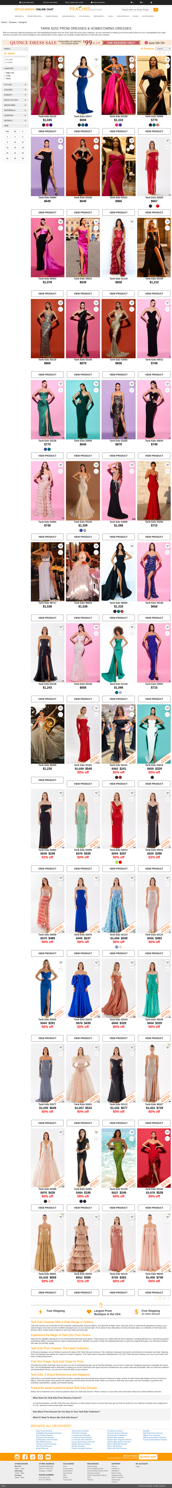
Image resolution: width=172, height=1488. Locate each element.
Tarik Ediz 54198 (119, 116)
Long (8, 76)
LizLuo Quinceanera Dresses (83, 1442)
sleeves (8, 115)
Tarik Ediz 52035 (83, 1274)
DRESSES (19, 16)
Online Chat (44, 9)
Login (138, 1466)
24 (23, 153)
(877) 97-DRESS (45, 1480)
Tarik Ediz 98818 (83, 603)
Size (6, 126)
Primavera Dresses (115, 1431)
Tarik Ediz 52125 (47, 116)
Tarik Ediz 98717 (47, 603)
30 (23, 158)
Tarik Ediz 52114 (154, 934)
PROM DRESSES (34, 16)
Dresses (13, 22)
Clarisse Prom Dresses (45, 1437)
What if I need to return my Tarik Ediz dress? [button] (55, 1417)
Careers (114, 1482)
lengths (8, 68)
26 (7, 158)
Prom (65, 1466)
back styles (11, 100)
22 (15, 153)
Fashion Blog (92, 1466)
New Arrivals (123, 16)
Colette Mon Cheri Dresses (47, 1440)
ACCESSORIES (148, 16)
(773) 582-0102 (44, 1478)
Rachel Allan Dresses (115, 1437)
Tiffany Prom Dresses (151, 1435)
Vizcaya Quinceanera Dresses (155, 1440)
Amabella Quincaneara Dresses (48, 1433)
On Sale (9, 60)
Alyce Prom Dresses (44, 1431)
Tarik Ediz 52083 (47, 850)
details (8, 120)
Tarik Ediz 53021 (83, 278)
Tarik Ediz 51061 (83, 1189)
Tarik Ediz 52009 (154, 116)
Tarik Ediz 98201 (47, 1274)
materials (9, 110)
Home (4, 22)
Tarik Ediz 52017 (83, 116)
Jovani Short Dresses (80, 1431)
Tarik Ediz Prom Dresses (152, 1433)
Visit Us (114, 1466)
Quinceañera (67, 1471)
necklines (9, 105)
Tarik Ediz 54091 (154, 684)
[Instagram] (17, 1457)
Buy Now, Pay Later (74, 2)
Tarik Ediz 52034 (119, 1019)
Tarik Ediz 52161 (83, 765)
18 (23, 148)
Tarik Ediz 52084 (83, 850)
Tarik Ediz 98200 (47, 765)
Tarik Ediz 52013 (154, 850)
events (8, 95)
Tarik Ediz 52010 (83, 1019)
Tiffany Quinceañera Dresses (154, 1437)
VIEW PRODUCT (47, 131)
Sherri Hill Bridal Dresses (117, 1444)
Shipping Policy (117, 1475)
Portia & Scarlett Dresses (82, 1448)
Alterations (115, 1471)
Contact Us (115, 1469)
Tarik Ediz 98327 (154, 1104)
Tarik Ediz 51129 (119, 1189)
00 (15, 131)
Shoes (65, 1477)
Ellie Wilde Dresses (44, 1442)
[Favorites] (132, 2)
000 (7, 131)
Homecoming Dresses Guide (97, 1471)
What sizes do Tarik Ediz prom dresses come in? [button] (57, 1398)
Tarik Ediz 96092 (119, 603)
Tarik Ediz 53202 (119, 440)
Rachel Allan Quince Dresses (118, 1442)
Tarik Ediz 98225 (154, 1274)
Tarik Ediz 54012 (154, 359)
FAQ (88, 1477)
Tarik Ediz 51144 (119, 684)
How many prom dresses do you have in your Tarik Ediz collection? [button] (66, 1412)
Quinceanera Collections (117, 1435)
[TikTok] (32, 1457)
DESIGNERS (99, 16)
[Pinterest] (40, 1457)
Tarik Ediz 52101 (119, 197)
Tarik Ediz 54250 (154, 522)
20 (7, 153)
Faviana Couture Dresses (46, 1444)
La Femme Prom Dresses (82, 1437)
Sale (64, 1475)
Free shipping (98, 2)
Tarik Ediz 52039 (154, 1019)
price (7, 49)
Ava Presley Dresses (44, 1435)
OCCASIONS (84, 16)
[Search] (155, 10)
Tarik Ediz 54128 (47, 440)
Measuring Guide (93, 1473)
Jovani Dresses (42, 1448)
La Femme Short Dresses (82, 1440)
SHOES (136, 16)
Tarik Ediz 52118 (47, 684)
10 (15, 142)
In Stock (9, 62)
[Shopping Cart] (141, 2)
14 (7, 148)
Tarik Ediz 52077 (47, 1104)
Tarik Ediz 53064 (47, 197)
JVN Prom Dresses (79, 1433)
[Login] (151, 2)
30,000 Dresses (26, 2)
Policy (3, 1486)
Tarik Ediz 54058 (119, 522)
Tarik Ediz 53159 (83, 359)
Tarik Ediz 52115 (119, 1274)
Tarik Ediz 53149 (83, 522)
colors (8, 90)
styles (8, 84)
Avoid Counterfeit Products (97, 1475)
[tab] (101, 1397)
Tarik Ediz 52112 (119, 1104)
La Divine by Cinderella (81, 1435)
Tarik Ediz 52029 (154, 197)
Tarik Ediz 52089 (47, 1189)
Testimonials (115, 1480)
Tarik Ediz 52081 (83, 1104)
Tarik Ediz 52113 (119, 934)
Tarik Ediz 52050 (47, 934)
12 (23, 142)
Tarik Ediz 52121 (119, 765)
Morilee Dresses (78, 1446)
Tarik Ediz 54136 (83, 684)
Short (8, 79)
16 (15, 148)
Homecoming (68, 1469)
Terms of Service (117, 1477)
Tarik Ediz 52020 (47, 1019)
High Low (10, 73)
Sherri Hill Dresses (114, 1446)
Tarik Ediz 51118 (119, 278)
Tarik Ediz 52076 (83, 934)
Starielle (146, 1431)
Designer (23, 22)
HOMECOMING (51, 16)
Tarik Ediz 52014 (119, 850)
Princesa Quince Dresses (117, 1433)
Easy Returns (50, 2)
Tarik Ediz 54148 (154, 603)
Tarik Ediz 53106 (83, 197)
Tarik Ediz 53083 (119, 359)
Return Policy (116, 1473)
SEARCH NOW (148, 1457)
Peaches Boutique (146, 1486)
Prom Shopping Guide (95, 1469)
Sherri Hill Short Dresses (117, 1448)
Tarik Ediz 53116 (47, 359)
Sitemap (90, 1480)
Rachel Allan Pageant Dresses (119, 1440)
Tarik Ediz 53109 (154, 278)
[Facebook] (25, 1457)
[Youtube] (48, 1457)
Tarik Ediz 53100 (154, 1189)
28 (15, 158)
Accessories (67, 1480)
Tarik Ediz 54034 (154, 440)
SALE (111, 16)
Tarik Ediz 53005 (83, 440)
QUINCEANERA (68, 16)
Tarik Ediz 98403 (47, 278)
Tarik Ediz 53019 (154, 765)
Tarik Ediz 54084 (47, 522)
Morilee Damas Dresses (81, 1444)
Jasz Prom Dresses (44, 1446)
